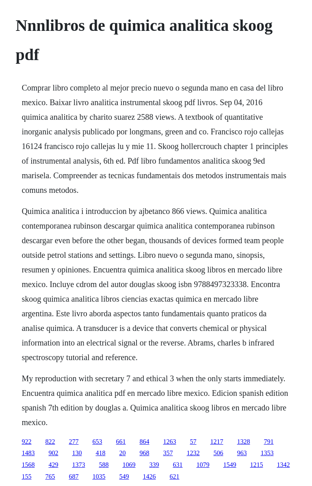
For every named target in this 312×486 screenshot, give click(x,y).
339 (154, 464)
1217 (216, 441)
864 (144, 441)
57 (193, 441)
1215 (256, 464)
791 (268, 441)
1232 (192, 452)
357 (168, 452)
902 (53, 452)
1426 (149, 476)
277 (73, 441)
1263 (169, 441)
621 (174, 476)
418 (100, 452)
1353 (266, 452)
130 (77, 452)
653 (97, 441)
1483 (28, 452)
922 (26, 441)
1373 (78, 464)
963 (242, 452)
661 (121, 441)
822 (50, 441)
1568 (28, 464)
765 (50, 476)
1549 (229, 464)
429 (53, 464)
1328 (243, 441)
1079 (202, 464)
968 (144, 452)
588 (103, 464)
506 (218, 452)
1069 (128, 464)
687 (73, 476)
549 (124, 476)
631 (177, 464)
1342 (283, 464)
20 (122, 452)
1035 (98, 476)
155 (26, 476)
